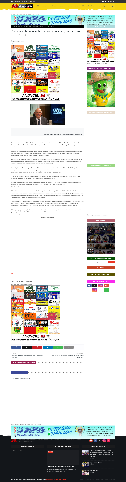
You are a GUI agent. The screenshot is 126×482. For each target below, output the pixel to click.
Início (23, 1)
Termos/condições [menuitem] (101, 6)
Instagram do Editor (110, 479)
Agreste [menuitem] (44, 6)
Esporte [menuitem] (69, 6)
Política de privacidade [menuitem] (87, 6)
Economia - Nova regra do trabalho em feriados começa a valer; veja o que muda (61, 468)
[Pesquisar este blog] (97, 262)
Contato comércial (15, 1)
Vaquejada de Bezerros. (95, 239)
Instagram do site (89, 479)
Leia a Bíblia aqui (30, 1)
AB (12, 273)
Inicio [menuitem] (37, 6)
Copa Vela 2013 (92, 249)
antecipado (22, 26)
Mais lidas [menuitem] (53, 6)
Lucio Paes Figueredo (18, 35)
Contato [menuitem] (61, 6)
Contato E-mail (99, 479)
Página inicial (16, 26)
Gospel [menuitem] (76, 6)
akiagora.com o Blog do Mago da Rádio (56, 479)
